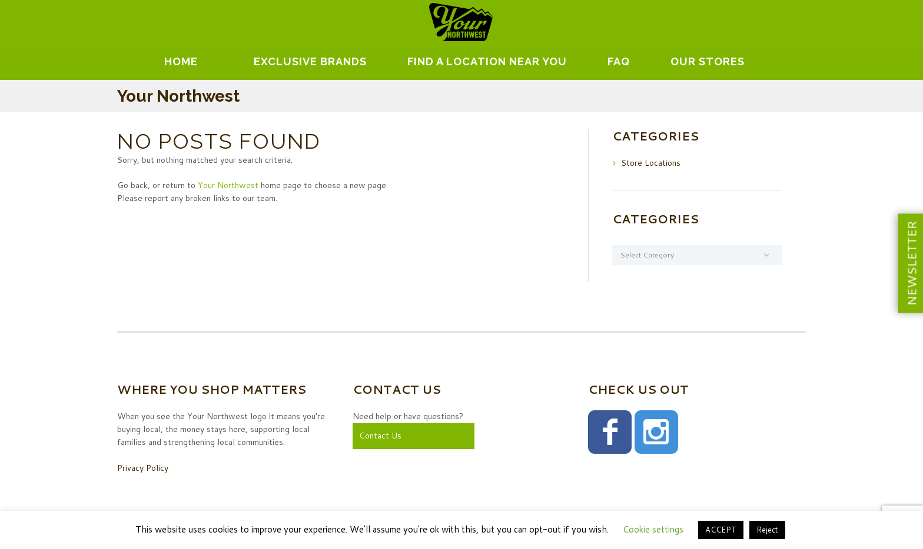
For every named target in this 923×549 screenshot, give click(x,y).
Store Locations (650, 163)
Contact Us (380, 435)
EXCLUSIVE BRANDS (310, 61)
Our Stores (707, 61)
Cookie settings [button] (653, 529)
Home (181, 61)
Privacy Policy (142, 468)
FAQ (618, 61)
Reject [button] (767, 529)
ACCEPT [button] (720, 529)
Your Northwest (228, 185)
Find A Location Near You (487, 61)
